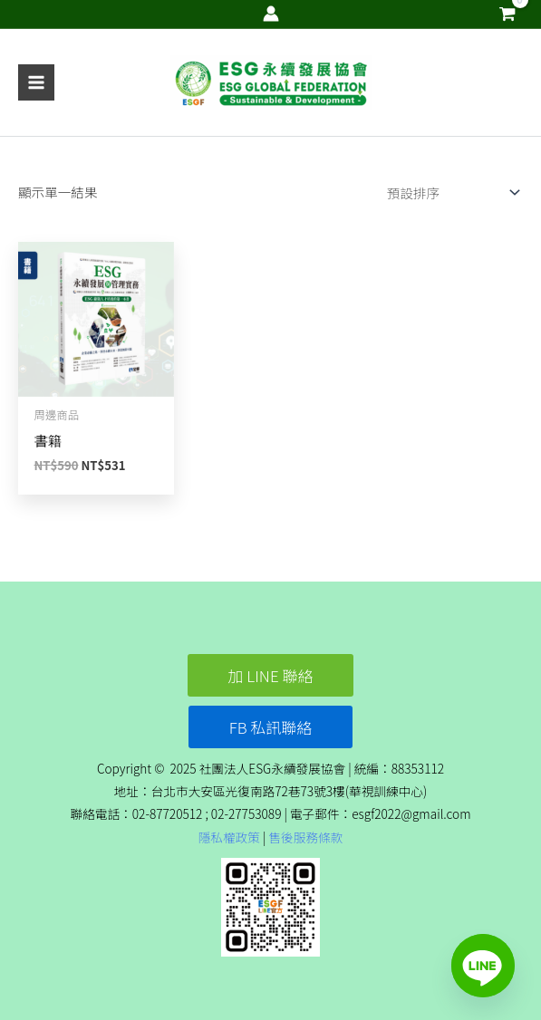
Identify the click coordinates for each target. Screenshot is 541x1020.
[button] (271, 675)
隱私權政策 (229, 837)
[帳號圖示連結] (271, 13)
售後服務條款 (305, 837)
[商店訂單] (449, 193)
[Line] (483, 965)
